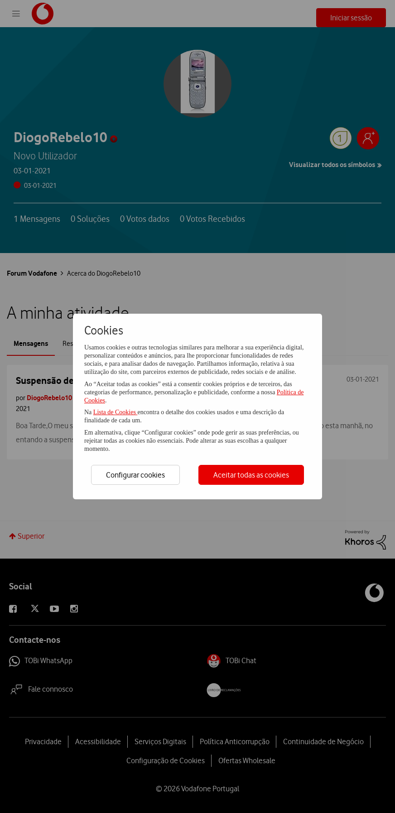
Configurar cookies (135, 474)
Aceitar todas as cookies (251, 474)
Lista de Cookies (115, 412)
